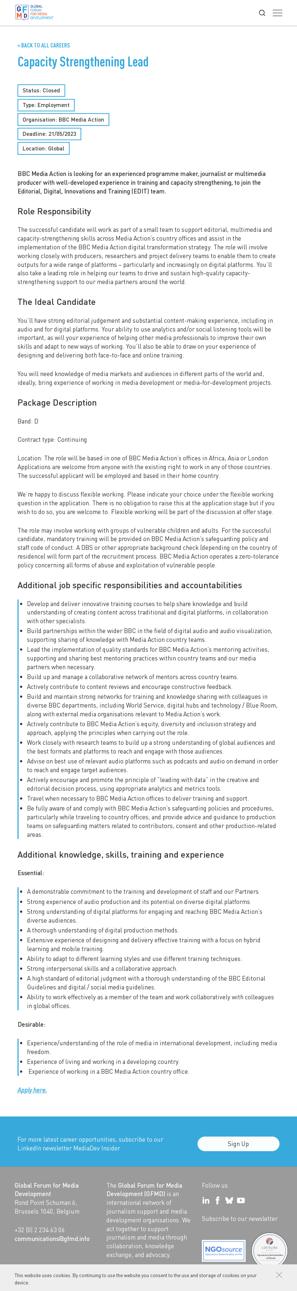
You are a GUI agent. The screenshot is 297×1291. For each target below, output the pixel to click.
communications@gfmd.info (52, 1238)
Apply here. (32, 1090)
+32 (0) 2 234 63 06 (40, 1230)
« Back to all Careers (43, 45)
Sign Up (238, 1147)
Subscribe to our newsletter (240, 1218)
